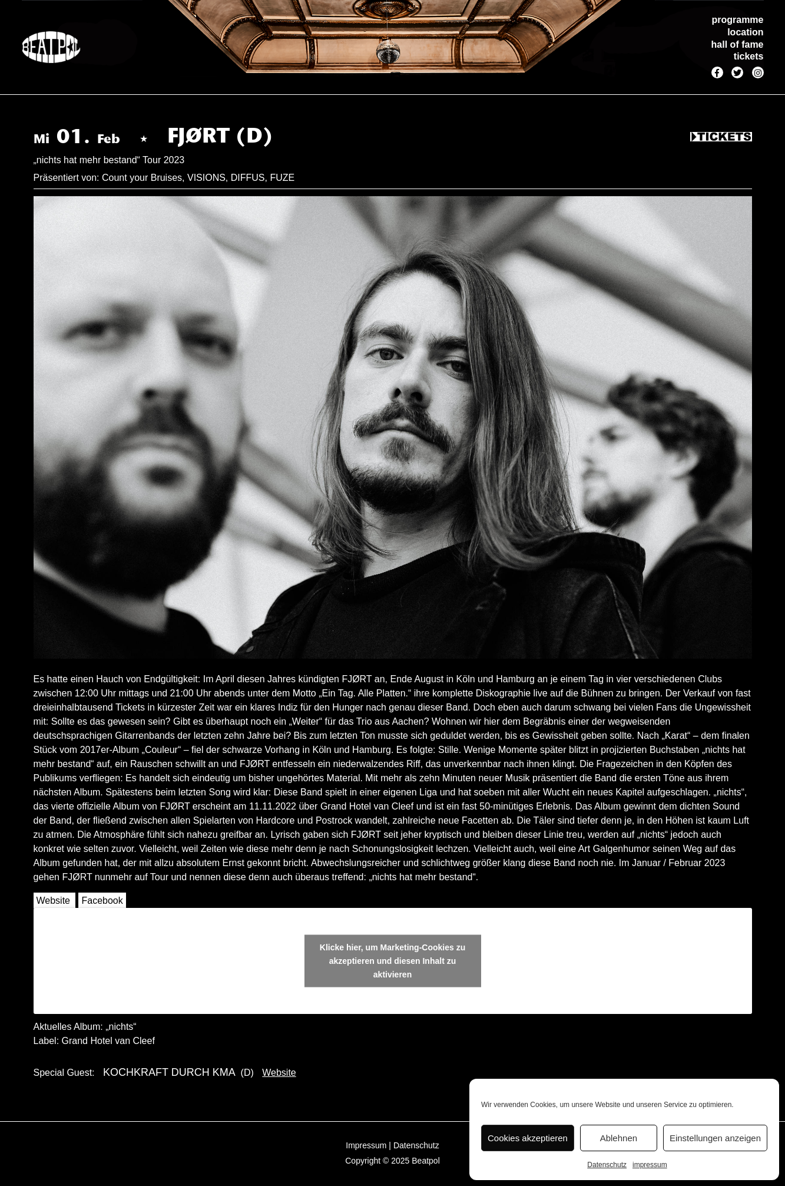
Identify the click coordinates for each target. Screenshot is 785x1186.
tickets (749, 56)
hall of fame (737, 44)
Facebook (101, 901)
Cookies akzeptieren (528, 1138)
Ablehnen (618, 1138)
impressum (649, 1165)
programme (737, 20)
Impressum (366, 1145)
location (745, 32)
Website (54, 901)
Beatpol (425, 1160)
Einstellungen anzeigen (715, 1138)
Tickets (721, 137)
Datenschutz (607, 1165)
